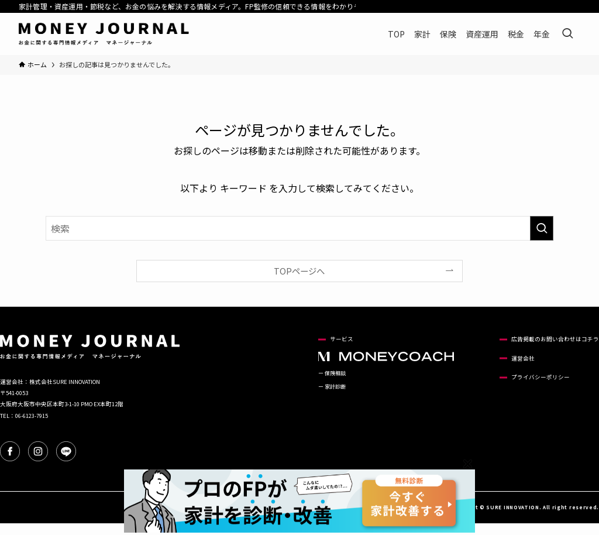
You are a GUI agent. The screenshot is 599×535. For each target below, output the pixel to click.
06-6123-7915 (31, 415)
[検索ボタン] (567, 34)
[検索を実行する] (541, 228)
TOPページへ (299, 271)
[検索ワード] (299, 228)
